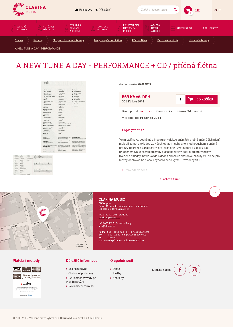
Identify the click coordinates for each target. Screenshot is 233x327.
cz (216, 10)
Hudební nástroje (199, 40)
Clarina (19, 40)
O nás (116, 269)
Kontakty (118, 278)
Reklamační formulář (81, 286)
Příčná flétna (139, 40)
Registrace (85, 9)
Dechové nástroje (167, 40)
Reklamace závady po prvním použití (81, 279)
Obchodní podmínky (81, 273)
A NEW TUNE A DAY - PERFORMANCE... (38, 48)
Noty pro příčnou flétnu (108, 40)
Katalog (38, 40)
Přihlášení (104, 9)
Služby (117, 273)
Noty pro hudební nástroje (68, 40)
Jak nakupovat (77, 269)
